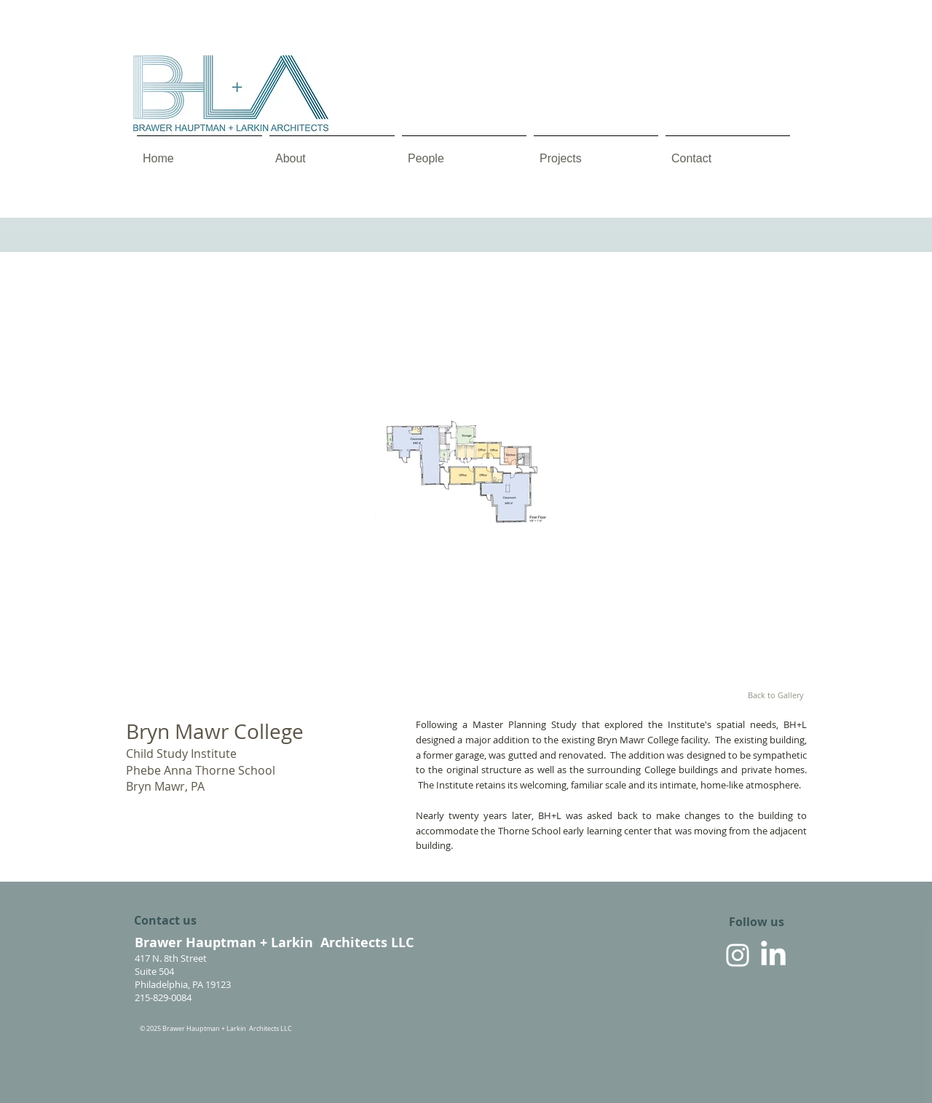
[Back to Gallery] (775, 695)
